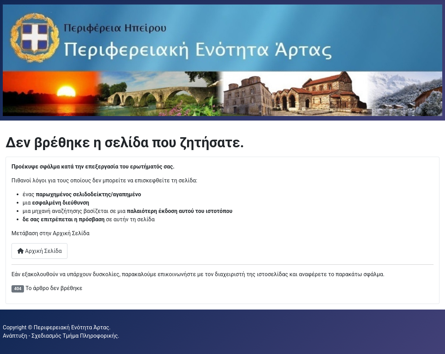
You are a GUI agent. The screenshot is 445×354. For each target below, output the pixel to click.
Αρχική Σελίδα (39, 251)
